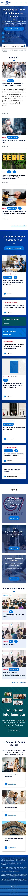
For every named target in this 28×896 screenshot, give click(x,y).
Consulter (6, 323)
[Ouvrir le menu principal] (2, 3)
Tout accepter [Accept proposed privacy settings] (14, 886)
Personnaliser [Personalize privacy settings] (14, 893)
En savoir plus (7, 334)
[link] (9, 33)
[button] (25, 3)
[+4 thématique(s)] (15, 277)
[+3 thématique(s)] (16, 450)
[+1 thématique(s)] (14, 171)
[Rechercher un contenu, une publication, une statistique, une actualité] (14, 46)
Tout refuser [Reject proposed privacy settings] (14, 890)
